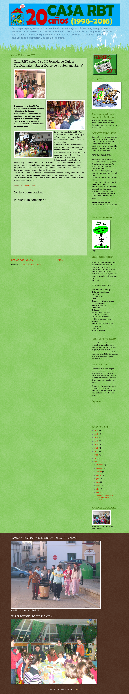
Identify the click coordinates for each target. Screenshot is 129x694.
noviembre (100, 468)
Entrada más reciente (22, 260)
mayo (98, 486)
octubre (99, 472)
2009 (96, 462)
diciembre (100, 465)
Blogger (77, 689)
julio (98, 479)
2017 (96, 434)
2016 (96, 438)
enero (98, 492)
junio (98, 482)
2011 (96, 455)
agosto (99, 475)
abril (98, 489)
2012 (96, 451)
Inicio (60, 260)
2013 (96, 448)
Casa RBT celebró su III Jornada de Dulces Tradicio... (104, 497)
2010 (96, 458)
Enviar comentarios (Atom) (31, 265)
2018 (96, 431)
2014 (96, 444)
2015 (96, 441)
